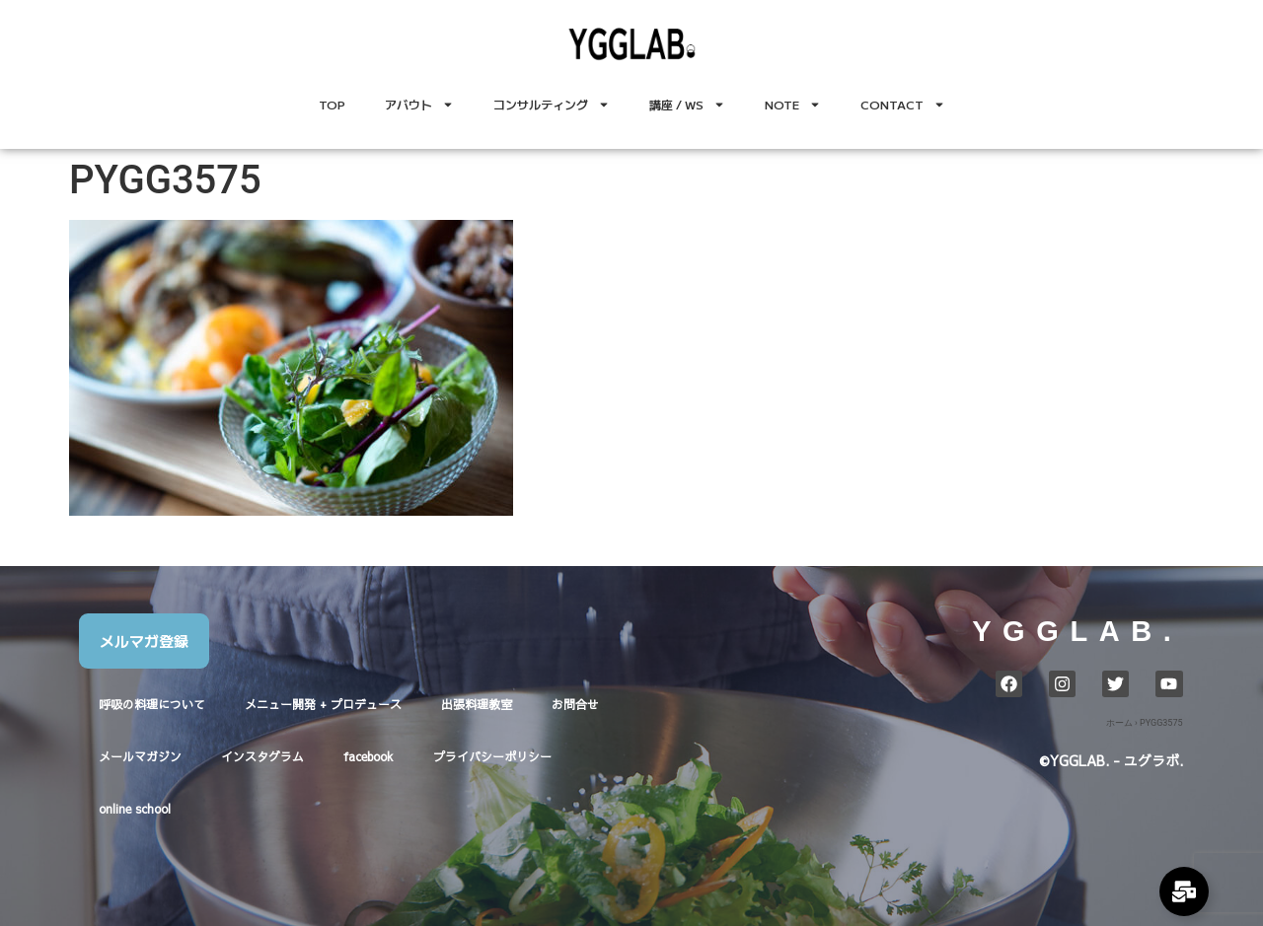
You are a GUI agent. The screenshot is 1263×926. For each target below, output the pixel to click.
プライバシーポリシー (492, 756)
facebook (368, 756)
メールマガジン (140, 756)
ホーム (1119, 723)
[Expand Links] (1184, 891)
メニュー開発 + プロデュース (323, 704)
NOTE (793, 104)
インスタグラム (262, 756)
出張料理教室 (476, 704)
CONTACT (902, 104)
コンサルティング (551, 104)
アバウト (419, 104)
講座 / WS (687, 104)
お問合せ (575, 704)
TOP (332, 104)
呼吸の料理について (152, 704)
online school (135, 809)
